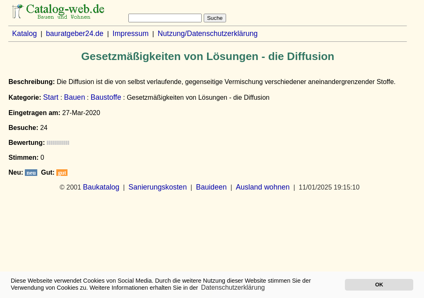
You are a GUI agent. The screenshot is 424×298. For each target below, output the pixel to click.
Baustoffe (106, 97)
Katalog (24, 33)
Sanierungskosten (157, 187)
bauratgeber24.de (75, 33)
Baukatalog (101, 187)
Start (50, 97)
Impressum (131, 33)
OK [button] (379, 284)
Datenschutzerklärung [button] (233, 287)
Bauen (74, 97)
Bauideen (211, 187)
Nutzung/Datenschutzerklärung (208, 33)
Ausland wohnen (262, 187)
